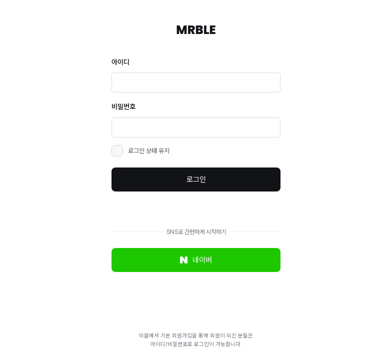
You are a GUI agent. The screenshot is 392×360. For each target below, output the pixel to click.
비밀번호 (124, 106)
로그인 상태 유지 (149, 150)
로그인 (196, 179)
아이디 (121, 62)
